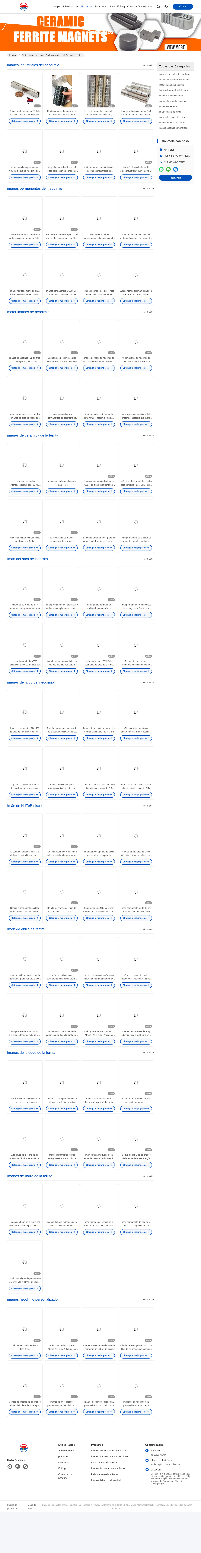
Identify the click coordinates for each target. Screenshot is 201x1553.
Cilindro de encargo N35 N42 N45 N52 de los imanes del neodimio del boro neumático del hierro (136, 1388)
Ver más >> (148, 65)
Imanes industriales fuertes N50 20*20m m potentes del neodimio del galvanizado (136, 116)
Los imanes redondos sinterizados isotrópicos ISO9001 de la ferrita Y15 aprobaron (25, 498)
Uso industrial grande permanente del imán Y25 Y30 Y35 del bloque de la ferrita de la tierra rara (25, 1319)
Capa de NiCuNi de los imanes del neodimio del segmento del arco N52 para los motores (24, 810)
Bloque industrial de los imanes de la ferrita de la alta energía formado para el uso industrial (136, 1192)
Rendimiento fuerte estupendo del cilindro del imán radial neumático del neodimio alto (62, 243)
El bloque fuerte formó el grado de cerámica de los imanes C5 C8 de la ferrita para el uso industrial (99, 556)
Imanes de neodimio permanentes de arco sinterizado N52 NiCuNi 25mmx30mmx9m (99, 752)
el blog (121, 6)
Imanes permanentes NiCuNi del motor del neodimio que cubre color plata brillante (136, 429)
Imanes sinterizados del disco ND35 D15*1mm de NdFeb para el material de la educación (136, 879)
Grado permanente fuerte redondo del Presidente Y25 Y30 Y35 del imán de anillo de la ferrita (136, 1006)
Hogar (56, 6)
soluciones (100, 6)
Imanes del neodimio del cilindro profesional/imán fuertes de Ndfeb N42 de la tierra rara (25, 243)
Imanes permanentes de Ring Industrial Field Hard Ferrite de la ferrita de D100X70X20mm (136, 1064)
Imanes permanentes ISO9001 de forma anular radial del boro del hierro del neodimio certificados (62, 302)
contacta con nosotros (139, 6)
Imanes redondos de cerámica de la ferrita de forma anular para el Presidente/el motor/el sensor (99, 1006)
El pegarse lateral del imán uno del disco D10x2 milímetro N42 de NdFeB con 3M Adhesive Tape (25, 879)
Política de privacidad (12, 1548)
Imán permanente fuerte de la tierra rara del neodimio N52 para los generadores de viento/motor (99, 429)
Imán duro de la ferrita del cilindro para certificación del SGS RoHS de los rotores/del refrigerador (136, 498)
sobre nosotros (70, 6)
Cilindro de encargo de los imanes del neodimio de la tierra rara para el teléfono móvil (25, 1446)
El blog (62, 1509)
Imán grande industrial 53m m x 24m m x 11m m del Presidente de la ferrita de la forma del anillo (99, 1064)
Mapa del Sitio (32, 1548)
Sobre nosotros (66, 1491)
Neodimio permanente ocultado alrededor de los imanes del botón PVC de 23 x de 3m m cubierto (25, 937)
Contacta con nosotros (65, 1517)
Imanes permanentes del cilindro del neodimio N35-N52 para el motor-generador (99, 302)
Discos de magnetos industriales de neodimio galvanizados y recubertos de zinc (99, 116)
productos (86, 6)
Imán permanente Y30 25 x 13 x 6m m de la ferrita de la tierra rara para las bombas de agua (24, 1064)
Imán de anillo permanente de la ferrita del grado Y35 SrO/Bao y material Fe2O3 (25, 1006)
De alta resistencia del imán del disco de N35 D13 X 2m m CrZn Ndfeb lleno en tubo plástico (62, 937)
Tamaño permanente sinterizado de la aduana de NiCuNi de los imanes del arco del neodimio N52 (62, 752)
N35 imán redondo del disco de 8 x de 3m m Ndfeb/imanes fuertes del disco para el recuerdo (62, 879)
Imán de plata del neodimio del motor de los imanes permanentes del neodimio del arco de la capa (136, 243)
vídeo (112, 6)
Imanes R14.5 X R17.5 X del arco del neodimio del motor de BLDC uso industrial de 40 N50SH (99, 810)
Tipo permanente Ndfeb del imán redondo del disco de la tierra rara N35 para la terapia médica (99, 937)
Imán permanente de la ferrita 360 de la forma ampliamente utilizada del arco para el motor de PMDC (62, 625)
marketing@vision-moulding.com (181, 155)
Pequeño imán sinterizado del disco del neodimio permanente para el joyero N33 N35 (62, 174)
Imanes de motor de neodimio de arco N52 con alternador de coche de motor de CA (99, 370)
